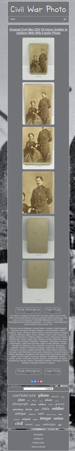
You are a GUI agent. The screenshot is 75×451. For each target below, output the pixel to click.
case (50, 404)
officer (34, 400)
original (26, 419)
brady (62, 397)
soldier (58, 408)
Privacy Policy (38, 442)
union (58, 418)
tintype (45, 418)
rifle (60, 425)
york (37, 410)
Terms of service (38, 446)
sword (35, 420)
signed (57, 401)
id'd (28, 400)
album (33, 404)
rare (41, 413)
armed (28, 424)
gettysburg (18, 409)
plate (21, 399)
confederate (24, 396)
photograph (20, 404)
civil (19, 423)
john (60, 414)
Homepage (38, 434)
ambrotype (49, 424)
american (55, 396)
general (59, 404)
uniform (32, 414)
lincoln (29, 409)
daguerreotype (51, 414)
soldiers (42, 404)
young (41, 401)
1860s (45, 409)
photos (48, 399)
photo (43, 395)
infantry (16, 419)
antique (20, 413)
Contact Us (38, 438)
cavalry (37, 425)
